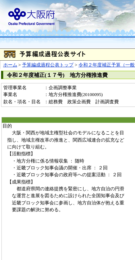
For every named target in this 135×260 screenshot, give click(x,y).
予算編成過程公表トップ (47, 65)
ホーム (10, 65)
